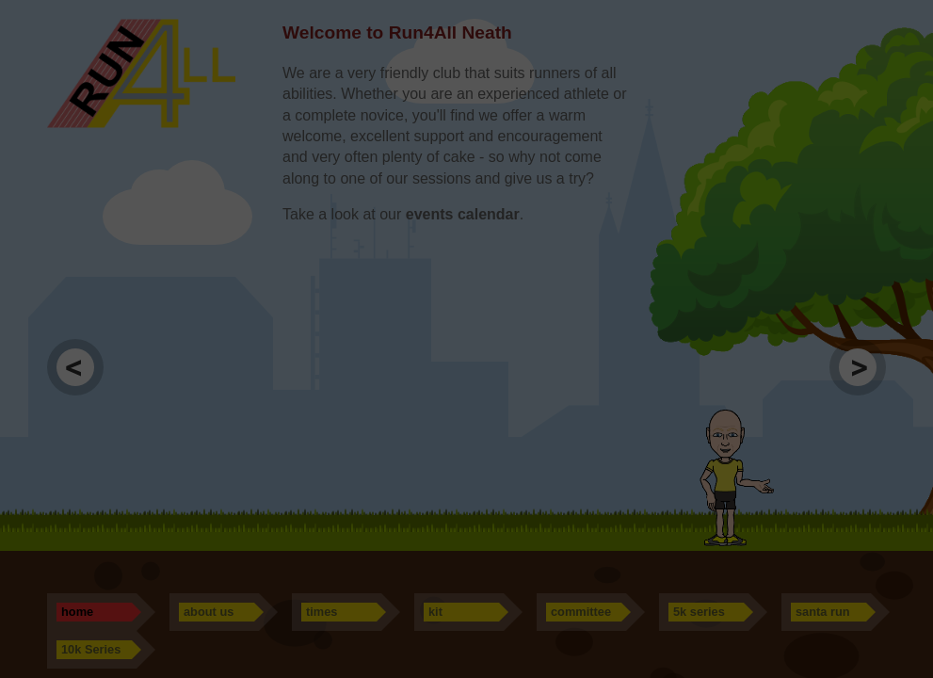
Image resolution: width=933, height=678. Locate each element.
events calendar (463, 214)
